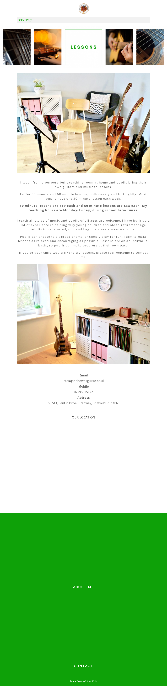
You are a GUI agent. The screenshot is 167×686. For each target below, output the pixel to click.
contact (83, 666)
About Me (83, 587)
